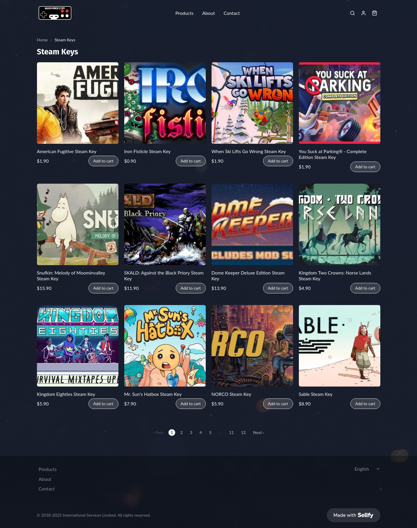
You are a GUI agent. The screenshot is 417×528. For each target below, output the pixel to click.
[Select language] (368, 466)
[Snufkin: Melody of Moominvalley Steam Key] (77, 224)
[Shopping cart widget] (374, 13)
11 (231, 432)
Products (184, 13)
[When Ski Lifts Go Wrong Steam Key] (252, 103)
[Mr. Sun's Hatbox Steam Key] (165, 346)
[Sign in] (363, 13)
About (208, 13)
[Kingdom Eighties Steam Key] (77, 346)
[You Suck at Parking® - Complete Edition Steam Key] (339, 103)
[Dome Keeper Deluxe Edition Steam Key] (252, 224)
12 (243, 432)
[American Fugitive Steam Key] (77, 103)
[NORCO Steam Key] (252, 346)
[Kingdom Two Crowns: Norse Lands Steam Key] (339, 224)
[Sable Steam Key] (339, 346)
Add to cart (103, 161)
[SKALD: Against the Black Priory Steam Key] (165, 224)
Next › (258, 432)
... (220, 432)
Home (42, 39)
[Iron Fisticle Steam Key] (165, 103)
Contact (231, 13)
